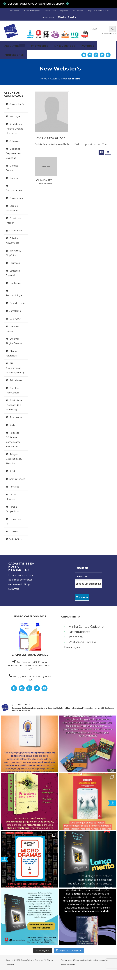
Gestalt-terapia (17, 303)
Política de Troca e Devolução (80, 644)
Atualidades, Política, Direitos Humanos (14, 129)
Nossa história (15, 11)
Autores (54, 78)
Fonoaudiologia (14, 295)
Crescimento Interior (14, 220)
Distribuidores (50, 11)
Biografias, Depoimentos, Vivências (13, 153)
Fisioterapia (15, 283)
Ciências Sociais (12, 168)
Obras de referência (12, 353)
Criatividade (15, 230)
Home (43, 78)
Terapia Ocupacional (12, 509)
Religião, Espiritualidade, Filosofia (14, 459)
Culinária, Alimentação (12, 240)
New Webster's (45, 183)
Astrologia (14, 116)
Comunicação (16, 198)
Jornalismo (15, 311)
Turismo (13, 531)
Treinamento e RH (15, 521)
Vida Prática (15, 539)
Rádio (12, 425)
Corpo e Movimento (12, 208)
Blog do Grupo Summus (97, 11)
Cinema (13, 178)
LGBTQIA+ (15, 318)
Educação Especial (13, 273)
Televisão (14, 486)
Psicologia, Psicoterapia (13, 390)
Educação (14, 263)
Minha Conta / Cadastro (86, 626)
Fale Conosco (77, 11)
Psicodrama (15, 380)
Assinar (82, 597)
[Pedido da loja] (89, 144)
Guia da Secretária (49, 180)
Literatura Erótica (13, 328)
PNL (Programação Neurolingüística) (15, 368)
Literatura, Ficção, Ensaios (14, 341)
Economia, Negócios (13, 253)
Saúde (12, 471)
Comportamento (15, 190)
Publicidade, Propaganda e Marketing (14, 405)
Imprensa (64, 11)
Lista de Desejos (47, 17)
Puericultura (15, 417)
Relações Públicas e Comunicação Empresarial (13, 440)
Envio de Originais (32, 11)
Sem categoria (17, 479)
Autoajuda (14, 141)
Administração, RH (15, 106)
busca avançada (108, 33)
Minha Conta (67, 17)
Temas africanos (11, 496)
